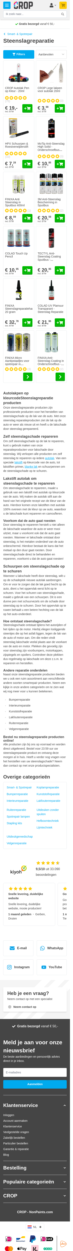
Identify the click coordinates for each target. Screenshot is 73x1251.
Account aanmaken (15, 1120)
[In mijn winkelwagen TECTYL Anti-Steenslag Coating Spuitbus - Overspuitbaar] (60, 270)
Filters (18, 54)
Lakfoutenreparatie (48, 800)
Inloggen (8, 1115)
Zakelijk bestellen (14, 1137)
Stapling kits (14, 823)
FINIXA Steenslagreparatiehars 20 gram (19, 309)
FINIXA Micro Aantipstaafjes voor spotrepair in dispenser (17, 362)
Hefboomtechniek (48, 820)
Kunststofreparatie (48, 794)
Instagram (18, 967)
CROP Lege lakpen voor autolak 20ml (50, 89)
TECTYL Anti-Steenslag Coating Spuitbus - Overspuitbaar (49, 258)
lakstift (18, 462)
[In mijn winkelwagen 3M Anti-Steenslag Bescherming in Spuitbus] (60, 218)
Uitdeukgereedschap (20, 836)
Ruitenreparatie (16, 809)
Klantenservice (12, 1126)
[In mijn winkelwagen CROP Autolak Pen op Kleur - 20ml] (27, 108)
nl (35, 1227)
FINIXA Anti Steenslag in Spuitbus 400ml (15, 202)
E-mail (18, 948)
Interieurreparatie (17, 800)
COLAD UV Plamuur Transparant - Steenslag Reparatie (51, 309)
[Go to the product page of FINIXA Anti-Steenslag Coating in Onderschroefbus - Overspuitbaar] (60, 377)
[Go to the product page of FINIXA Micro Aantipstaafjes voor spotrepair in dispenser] (27, 377)
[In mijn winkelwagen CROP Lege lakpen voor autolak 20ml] (60, 108)
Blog (6, 1154)
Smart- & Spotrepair (17, 34)
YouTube (51, 967)
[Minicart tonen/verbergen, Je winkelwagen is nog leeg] (63, 5)
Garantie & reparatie (16, 1149)
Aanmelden (35, 1084)
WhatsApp (51, 948)
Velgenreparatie (17, 843)
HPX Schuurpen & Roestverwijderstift (16, 145)
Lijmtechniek (45, 827)
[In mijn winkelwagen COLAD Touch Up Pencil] (27, 270)
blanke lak (31, 466)
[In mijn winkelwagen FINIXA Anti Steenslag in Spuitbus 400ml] (27, 218)
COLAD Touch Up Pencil (16, 255)
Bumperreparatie (17, 794)
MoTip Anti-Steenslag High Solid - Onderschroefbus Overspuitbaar (51, 148)
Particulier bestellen (15, 1143)
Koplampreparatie (48, 787)
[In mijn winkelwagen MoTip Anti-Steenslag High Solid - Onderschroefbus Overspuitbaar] (60, 164)
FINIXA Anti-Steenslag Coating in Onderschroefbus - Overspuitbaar (51, 362)
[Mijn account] (52, 5)
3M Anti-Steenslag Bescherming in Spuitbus (49, 202)
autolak (49, 458)
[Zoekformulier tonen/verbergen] (62, 14)
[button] (35, 1105)
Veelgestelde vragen (16, 1132)
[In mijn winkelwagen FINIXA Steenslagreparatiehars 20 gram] (27, 322)
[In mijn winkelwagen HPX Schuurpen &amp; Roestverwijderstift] (27, 164)
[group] (18, 99)
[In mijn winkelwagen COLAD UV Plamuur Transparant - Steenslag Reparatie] (60, 322)
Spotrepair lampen (18, 816)
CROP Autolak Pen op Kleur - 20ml (17, 89)
